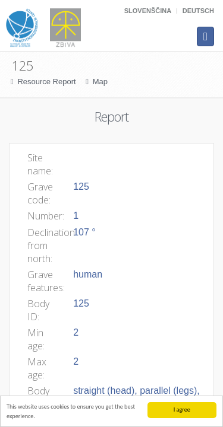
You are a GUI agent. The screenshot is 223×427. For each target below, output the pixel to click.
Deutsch (198, 10)
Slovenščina (147, 10)
